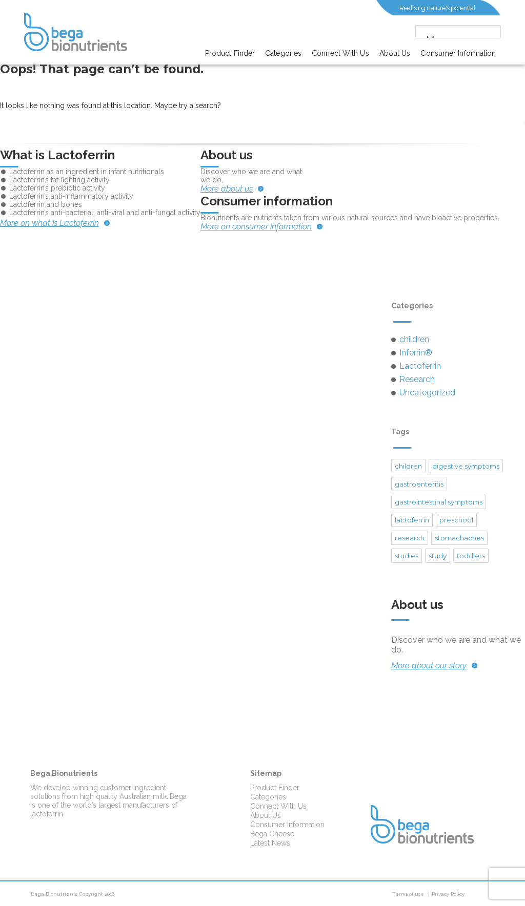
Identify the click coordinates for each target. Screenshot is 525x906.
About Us (395, 53)
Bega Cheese (272, 834)
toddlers (471, 556)
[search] (447, 32)
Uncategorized (427, 392)
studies (406, 556)
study (438, 556)
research (410, 538)
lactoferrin (412, 520)
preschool (456, 520)
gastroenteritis (419, 484)
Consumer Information (458, 53)
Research (417, 379)
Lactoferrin (420, 366)
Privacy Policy (448, 894)
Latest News (270, 843)
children (414, 339)
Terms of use (408, 894)
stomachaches (459, 538)
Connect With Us (340, 53)
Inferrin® (415, 352)
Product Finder (230, 53)
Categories (283, 53)
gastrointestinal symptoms (438, 502)
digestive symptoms (465, 466)
